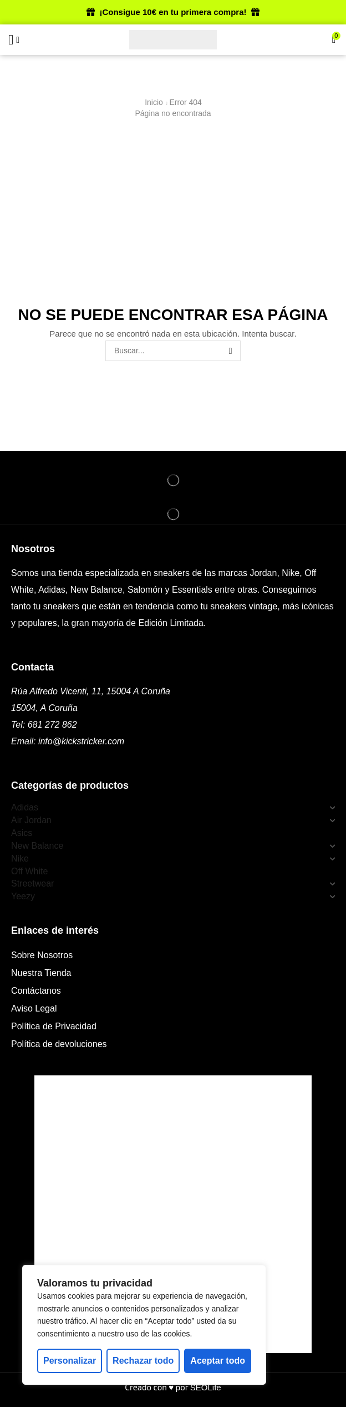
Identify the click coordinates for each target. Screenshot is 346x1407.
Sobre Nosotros (42, 955)
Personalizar (69, 1360)
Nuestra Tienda (41, 973)
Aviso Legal (34, 1008)
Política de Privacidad (53, 1026)
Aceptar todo (217, 1360)
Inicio (154, 102)
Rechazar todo (143, 1360)
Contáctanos (36, 990)
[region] (144, 1325)
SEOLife (205, 1387)
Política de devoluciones (59, 1044)
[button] (10, 40)
